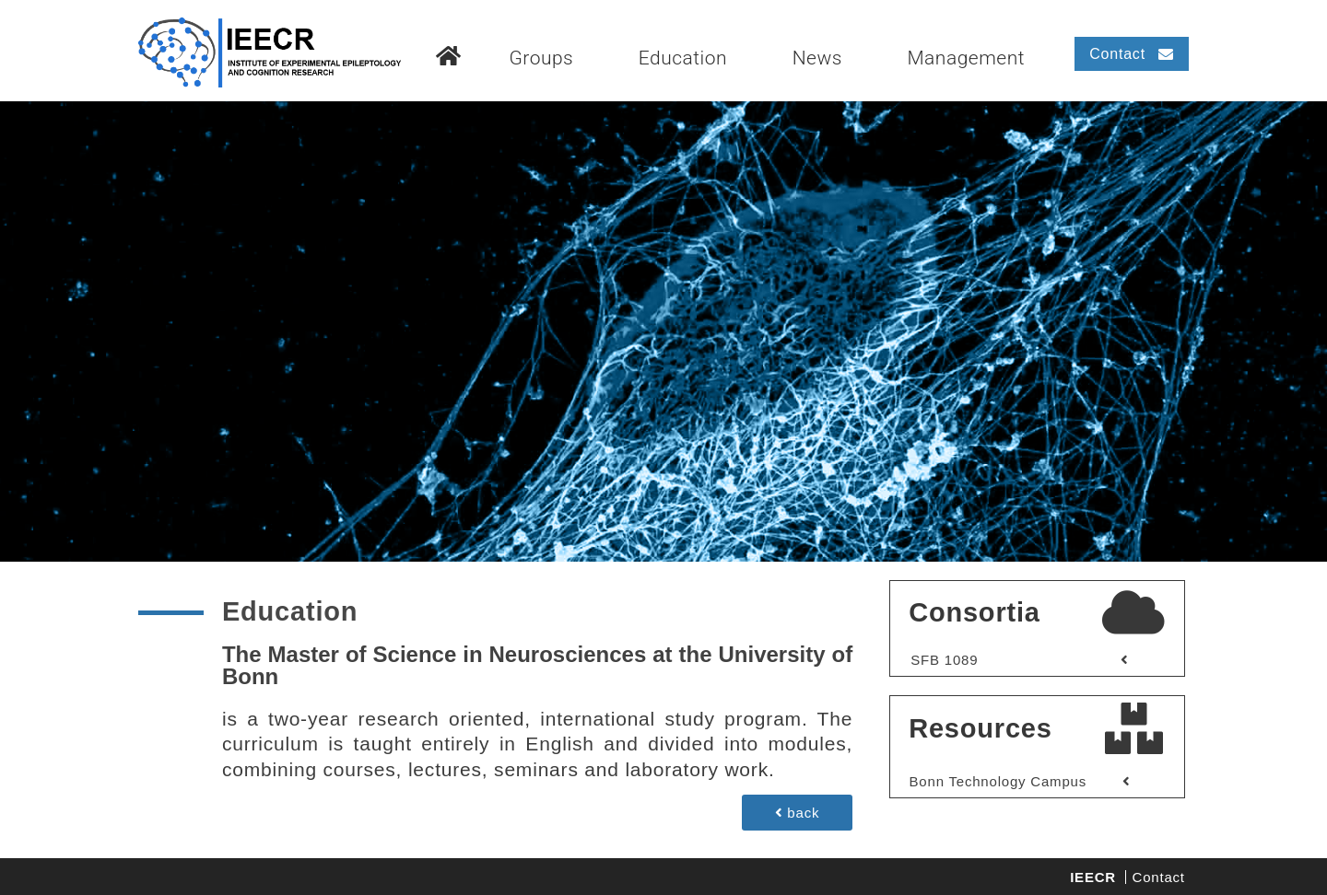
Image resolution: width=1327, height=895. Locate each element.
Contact (1159, 877)
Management (966, 58)
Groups (541, 58)
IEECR (1093, 877)
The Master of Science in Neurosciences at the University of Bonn (537, 665)
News (817, 58)
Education (683, 58)
